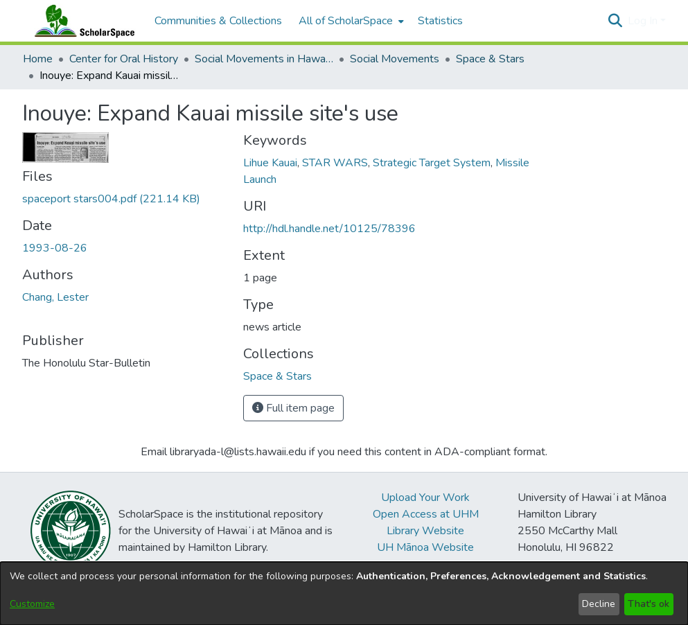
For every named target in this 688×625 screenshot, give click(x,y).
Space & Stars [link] (490, 59)
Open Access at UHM (426, 514)
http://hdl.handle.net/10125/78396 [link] (329, 228)
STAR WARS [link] (335, 162)
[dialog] (344, 593)
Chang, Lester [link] (55, 297)
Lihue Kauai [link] (270, 162)
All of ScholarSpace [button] (346, 20)
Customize (32, 603)
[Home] (81, 20)
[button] (615, 20)
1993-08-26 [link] (54, 248)
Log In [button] (644, 20)
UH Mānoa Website (425, 547)
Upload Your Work (425, 497)
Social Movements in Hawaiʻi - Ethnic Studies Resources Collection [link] (264, 59)
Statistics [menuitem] (440, 20)
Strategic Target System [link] (432, 162)
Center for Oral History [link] (123, 59)
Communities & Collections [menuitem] (218, 20)
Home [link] (38, 59)
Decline (598, 603)
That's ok (648, 603)
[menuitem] (350, 21)
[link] (111, 198)
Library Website (425, 530)
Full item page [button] (293, 408)
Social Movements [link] (394, 59)
